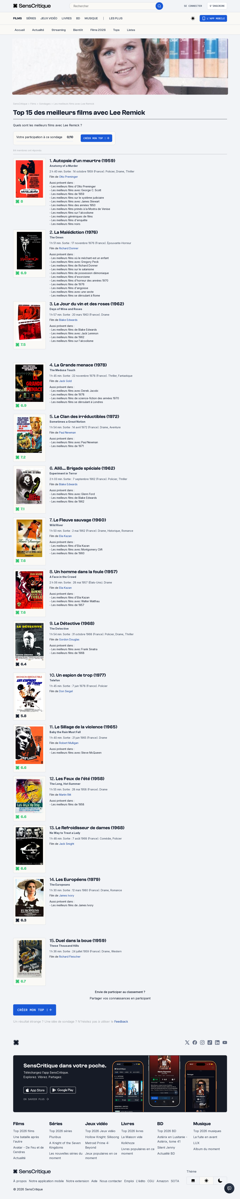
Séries (55, 1123)
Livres (127, 1123)
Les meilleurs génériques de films (72, 216)
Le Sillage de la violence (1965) (86, 726)
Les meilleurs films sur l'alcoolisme (72, 212)
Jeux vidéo (96, 1123)
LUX (196, 1143)
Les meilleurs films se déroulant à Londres (77, 402)
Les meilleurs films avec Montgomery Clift (76, 549)
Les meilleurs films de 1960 (67, 553)
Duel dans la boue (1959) (81, 940)
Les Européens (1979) (78, 879)
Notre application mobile (46, 1181)
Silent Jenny (166, 1147)
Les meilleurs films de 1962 (67, 337)
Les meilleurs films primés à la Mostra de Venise (80, 208)
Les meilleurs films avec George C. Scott (76, 190)
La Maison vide (131, 1137)
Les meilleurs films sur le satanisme (72, 269)
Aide (94, 1181)
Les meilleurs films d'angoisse (69, 288)
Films (33, 103)
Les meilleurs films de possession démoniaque (80, 273)
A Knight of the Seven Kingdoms (65, 1145)
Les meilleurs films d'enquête (69, 220)
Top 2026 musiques (207, 1131)
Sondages (45, 103)
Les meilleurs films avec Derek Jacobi (74, 390)
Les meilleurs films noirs (65, 223)
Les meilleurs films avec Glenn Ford (73, 494)
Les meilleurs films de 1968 (67, 653)
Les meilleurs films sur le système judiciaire (77, 197)
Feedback (121, 1021)
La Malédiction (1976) (76, 232)
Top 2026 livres (132, 1131)
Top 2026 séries (60, 1131)
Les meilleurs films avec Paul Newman (74, 442)
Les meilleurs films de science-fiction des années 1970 (85, 398)
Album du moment (206, 1149)
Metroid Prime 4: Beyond (97, 1145)
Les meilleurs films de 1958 (67, 804)
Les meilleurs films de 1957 (67, 605)
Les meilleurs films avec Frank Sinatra (74, 649)
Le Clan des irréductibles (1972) (86, 416)
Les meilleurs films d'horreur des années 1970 (79, 280)
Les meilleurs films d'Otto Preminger (73, 186)
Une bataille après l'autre (26, 1139)
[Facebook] (195, 1043)
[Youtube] (225, 1043)
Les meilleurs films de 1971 (67, 446)
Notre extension (77, 1181)
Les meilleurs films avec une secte (72, 291)
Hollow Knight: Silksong (102, 1137)
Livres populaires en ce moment (137, 1151)
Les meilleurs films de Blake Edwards (74, 329)
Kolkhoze (128, 1143)
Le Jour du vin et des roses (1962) (89, 303)
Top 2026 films (23, 1131)
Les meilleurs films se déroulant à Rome (75, 295)
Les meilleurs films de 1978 (67, 394)
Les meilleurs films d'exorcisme (70, 276)
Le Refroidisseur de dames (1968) (90, 827)
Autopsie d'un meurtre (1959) (84, 160)
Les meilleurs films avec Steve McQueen (76, 752)
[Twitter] (187, 1043)
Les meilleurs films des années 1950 (73, 205)
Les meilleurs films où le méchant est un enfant (80, 258)
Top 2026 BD (166, 1131)
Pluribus (55, 1137)
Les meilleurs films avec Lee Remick (74, 103)
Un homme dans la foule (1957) (85, 571)
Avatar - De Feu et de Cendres (28, 1150)
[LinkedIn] (217, 1043)
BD (160, 1123)
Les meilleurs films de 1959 (67, 193)
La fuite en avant (205, 1137)
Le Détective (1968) (74, 623)
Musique (202, 1123)
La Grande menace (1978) (80, 365)
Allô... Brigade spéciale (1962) (84, 468)
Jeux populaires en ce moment (101, 1156)
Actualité (19, 1158)
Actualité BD (166, 1153)
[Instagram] (202, 1043)
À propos (20, 1181)
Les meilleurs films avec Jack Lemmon (74, 333)
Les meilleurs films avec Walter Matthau (75, 601)
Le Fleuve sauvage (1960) (79, 520)
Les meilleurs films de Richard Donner (74, 265)
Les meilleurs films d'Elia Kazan (70, 545)
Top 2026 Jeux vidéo (100, 1131)
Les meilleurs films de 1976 (67, 284)
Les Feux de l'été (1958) (80, 778)
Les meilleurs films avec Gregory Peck (75, 261)
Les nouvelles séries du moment (65, 1156)
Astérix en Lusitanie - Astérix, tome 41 (172, 1139)
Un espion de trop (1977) (81, 675)
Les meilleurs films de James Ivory (72, 905)
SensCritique (20, 103)
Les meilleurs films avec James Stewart (75, 201)
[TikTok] (210, 1043)
